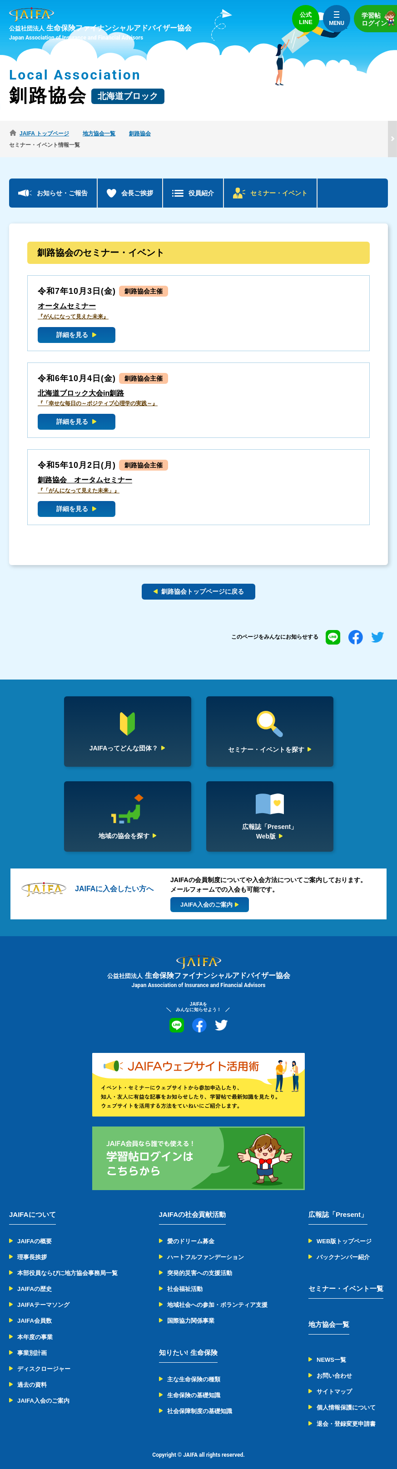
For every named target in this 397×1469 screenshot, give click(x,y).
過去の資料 (32, 1373)
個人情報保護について (346, 1396)
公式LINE (306, 18)
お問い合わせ (334, 1364)
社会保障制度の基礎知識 (199, 1399)
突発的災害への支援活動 (199, 1261)
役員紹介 (201, 181)
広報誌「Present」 (337, 1203)
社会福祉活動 (185, 1277)
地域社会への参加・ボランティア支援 (217, 1293)
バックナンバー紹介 (343, 1245)
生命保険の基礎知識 (193, 1383)
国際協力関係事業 (190, 1309)
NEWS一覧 (331, 1348)
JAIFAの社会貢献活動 (192, 1203)
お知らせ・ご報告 (62, 181)
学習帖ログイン (379, 18)
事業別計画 (32, 1341)
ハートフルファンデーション (205, 1245)
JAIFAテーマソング (43, 1293)
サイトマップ (334, 1380)
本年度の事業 (35, 1325)
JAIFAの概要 (34, 1229)
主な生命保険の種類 (193, 1368)
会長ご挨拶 (137, 181)
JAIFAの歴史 (34, 1277)
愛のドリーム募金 (190, 1229)
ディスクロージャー (43, 1357)
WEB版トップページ (344, 1229)
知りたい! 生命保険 (188, 1341)
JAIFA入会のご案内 (43, 1389)
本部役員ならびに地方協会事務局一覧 (67, 1261)
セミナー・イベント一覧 (345, 1277)
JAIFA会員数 (34, 1309)
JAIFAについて (32, 1203)
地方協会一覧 (328, 1313)
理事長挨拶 (32, 1245)
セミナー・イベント (279, 181)
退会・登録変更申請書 (346, 1412)
